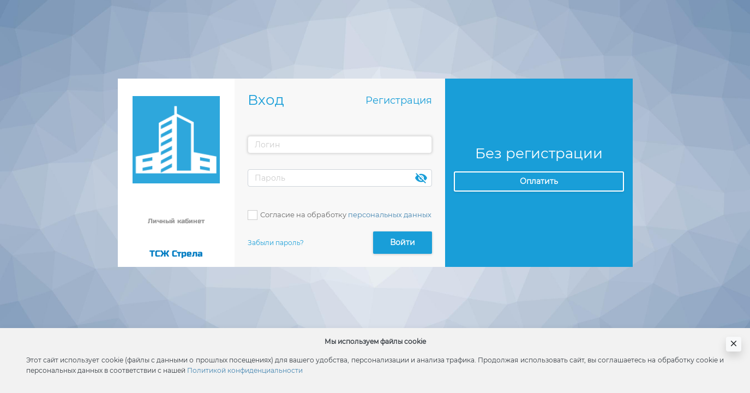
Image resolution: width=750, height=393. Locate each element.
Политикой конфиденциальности (245, 370)
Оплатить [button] (539, 181)
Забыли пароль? (276, 243)
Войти (402, 242)
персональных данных (389, 214)
